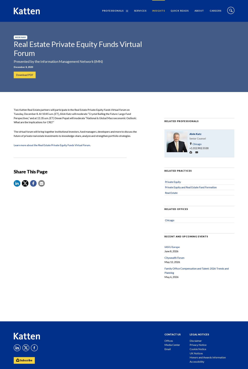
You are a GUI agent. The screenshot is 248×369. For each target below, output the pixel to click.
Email (167, 349)
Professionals (113, 10)
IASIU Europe (172, 246)
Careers (216, 10)
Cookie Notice (198, 349)
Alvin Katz (195, 133)
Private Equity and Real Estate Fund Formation (191, 187)
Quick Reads (180, 10)
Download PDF (24, 74)
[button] (17, 183)
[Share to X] (25, 183)
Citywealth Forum (174, 257)
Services (140, 10)
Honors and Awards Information (208, 357)
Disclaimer (196, 340)
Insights (158, 10)
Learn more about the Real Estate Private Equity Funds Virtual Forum (52, 145)
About (199, 10)
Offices (168, 340)
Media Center (172, 344)
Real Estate (171, 192)
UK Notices (196, 353)
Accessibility (197, 361)
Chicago (195, 144)
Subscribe (24, 360)
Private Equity (173, 181)
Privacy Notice (198, 344)
